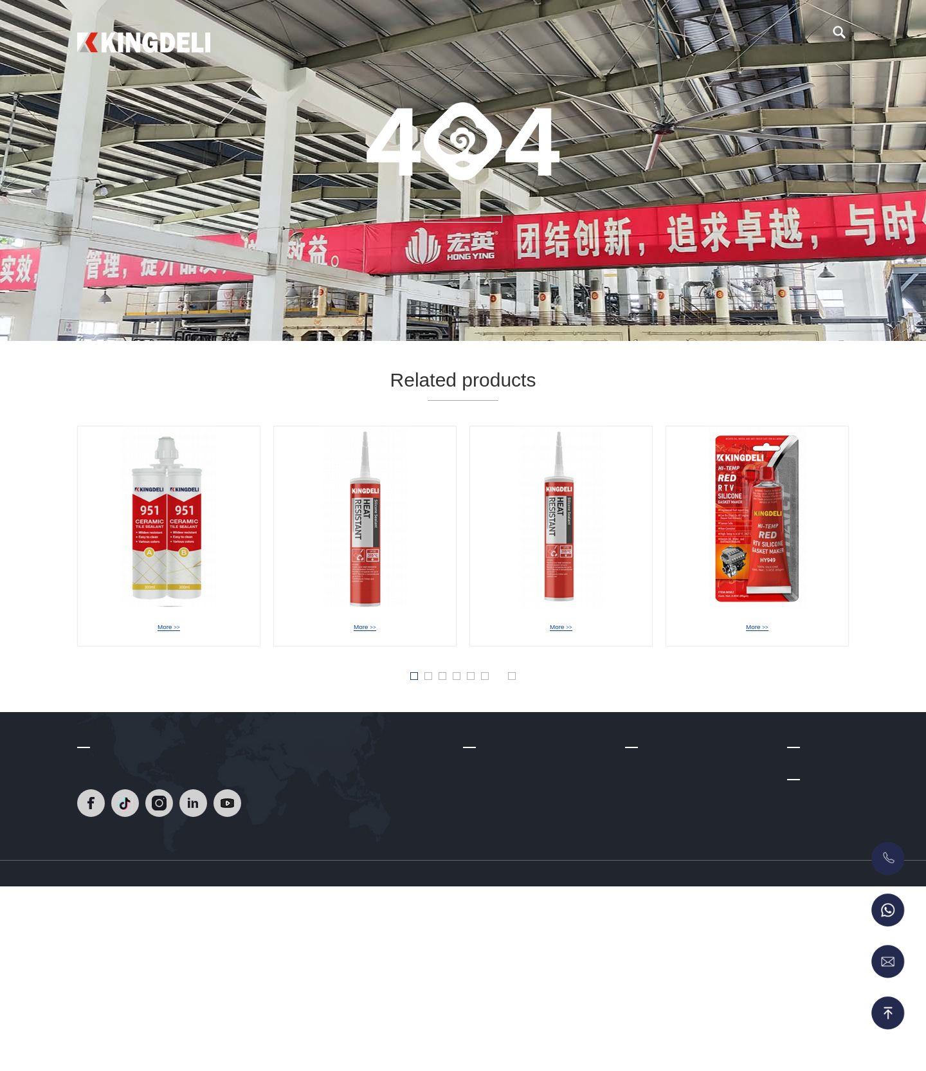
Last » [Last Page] (559, 702)
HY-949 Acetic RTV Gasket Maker (769, 629)
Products (409, 38)
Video (544, 38)
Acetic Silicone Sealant (670, 872)
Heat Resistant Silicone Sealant (688, 815)
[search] (839, 39)
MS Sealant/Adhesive (668, 967)
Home (345, 38)
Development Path (500, 834)
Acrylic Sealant (655, 911)
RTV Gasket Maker (663, 987)
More (169, 645)
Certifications (489, 872)
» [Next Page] (526, 702)
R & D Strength (493, 853)
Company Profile (496, 815)
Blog (598, 38)
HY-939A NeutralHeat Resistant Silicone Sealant (614, 629)
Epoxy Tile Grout (658, 834)
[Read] (143, 38)
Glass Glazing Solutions (673, 891)
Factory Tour (488, 891)
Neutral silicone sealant (671, 853)
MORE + (463, 239)
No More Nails (653, 929)
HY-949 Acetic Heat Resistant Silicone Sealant (413, 629)
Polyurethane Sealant (668, 949)
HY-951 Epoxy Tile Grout (169, 629)
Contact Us (664, 38)
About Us (480, 38)
